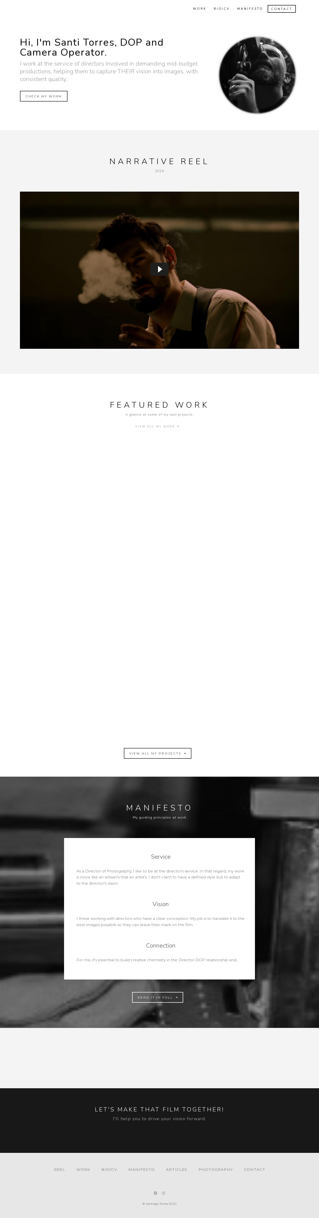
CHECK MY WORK (43, 96)
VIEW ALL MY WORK (157, 426)
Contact (279, 9)
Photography (215, 1169)
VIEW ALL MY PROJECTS (158, 753)
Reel (59, 1169)
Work (197, 9)
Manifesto (248, 9)
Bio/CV (219, 9)
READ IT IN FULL (158, 997)
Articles (176, 1169)
